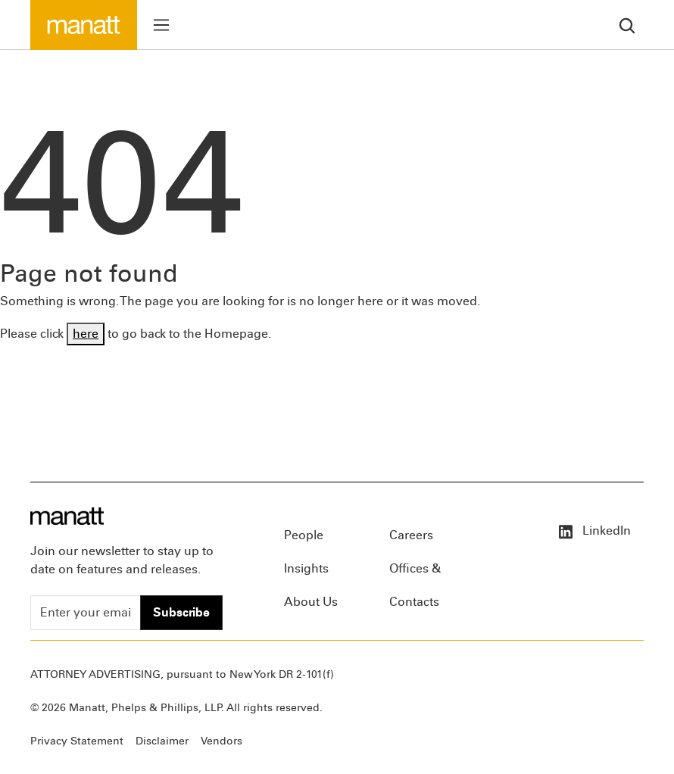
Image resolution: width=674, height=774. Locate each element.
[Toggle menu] (161, 25)
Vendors (221, 741)
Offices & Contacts (415, 573)
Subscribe (181, 612)
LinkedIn (594, 530)
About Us (311, 602)
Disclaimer (162, 741)
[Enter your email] (85, 612)
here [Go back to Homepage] (85, 333)
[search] (627, 25)
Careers (411, 535)
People (303, 535)
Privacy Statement (76, 741)
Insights (306, 568)
